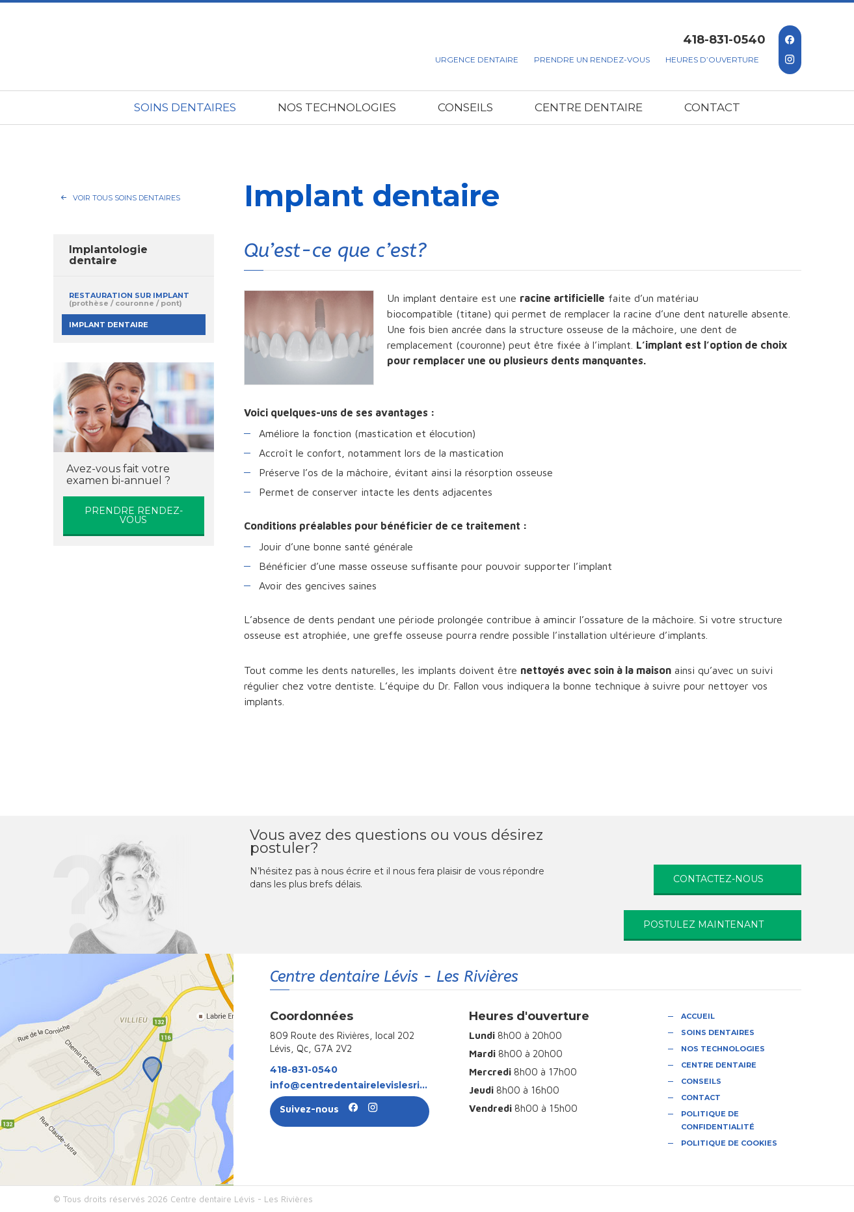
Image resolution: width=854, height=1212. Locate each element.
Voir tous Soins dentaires (126, 198)
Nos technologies (337, 107)
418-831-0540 (724, 40)
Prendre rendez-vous (134, 515)
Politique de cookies (729, 1143)
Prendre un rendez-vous (592, 59)
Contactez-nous (718, 879)
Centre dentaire (589, 107)
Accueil (698, 1016)
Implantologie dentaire (108, 255)
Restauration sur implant (129, 299)
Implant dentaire (108, 324)
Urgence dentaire (476, 59)
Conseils (465, 107)
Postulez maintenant (703, 924)
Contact (712, 107)
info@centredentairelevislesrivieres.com (349, 1085)
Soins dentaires (185, 107)
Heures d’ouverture (712, 59)
